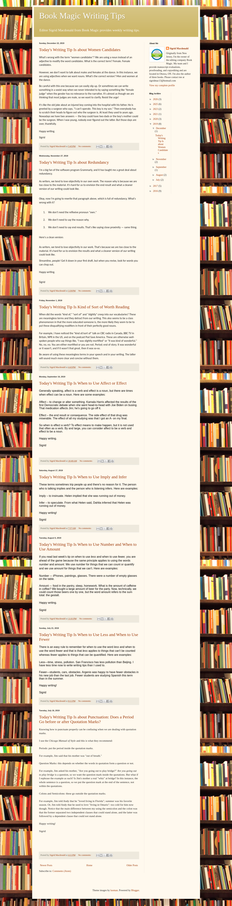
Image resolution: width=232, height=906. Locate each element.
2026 (156, 99)
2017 (156, 186)
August (160, 175)
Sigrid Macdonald (179, 48)
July (158, 180)
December (161, 128)
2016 (156, 191)
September (161, 167)
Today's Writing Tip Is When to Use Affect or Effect (83, 383)
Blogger (135, 890)
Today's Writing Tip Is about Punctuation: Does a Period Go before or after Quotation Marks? (86, 719)
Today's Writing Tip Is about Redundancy (74, 162)
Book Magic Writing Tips (82, 15)
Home (89, 865)
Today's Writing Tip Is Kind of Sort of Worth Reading (84, 307)
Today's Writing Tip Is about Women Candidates (80, 49)
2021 (156, 114)
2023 (156, 109)
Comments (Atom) (62, 871)
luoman (114, 890)
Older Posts (132, 865)
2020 (156, 119)
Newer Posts (46, 865)
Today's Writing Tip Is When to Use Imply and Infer (83, 477)
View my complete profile (162, 85)
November (161, 159)
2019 (156, 124)
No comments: (85, 146)
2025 (156, 104)
